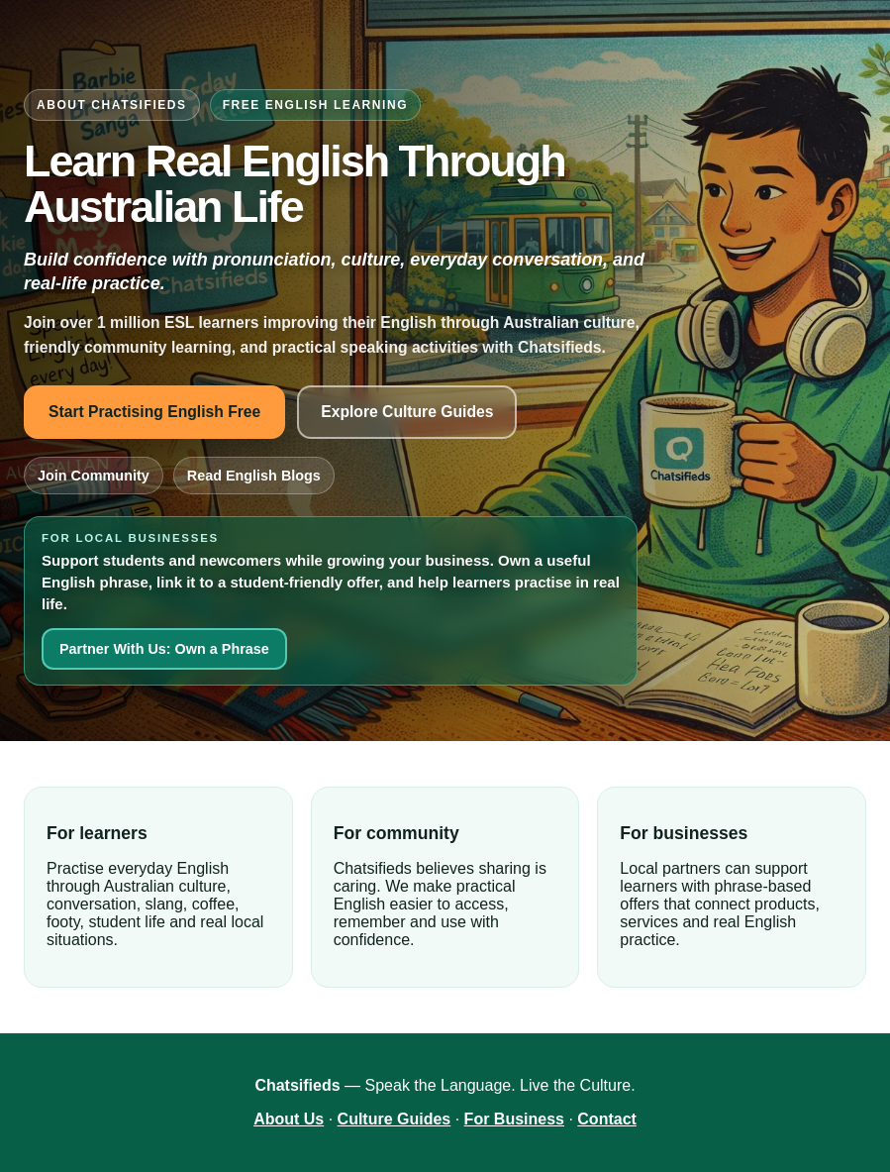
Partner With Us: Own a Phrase (164, 649)
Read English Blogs (254, 475)
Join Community (93, 475)
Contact (607, 1119)
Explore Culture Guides (407, 411)
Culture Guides (394, 1119)
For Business (514, 1119)
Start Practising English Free (154, 411)
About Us (288, 1119)
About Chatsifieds (112, 105)
